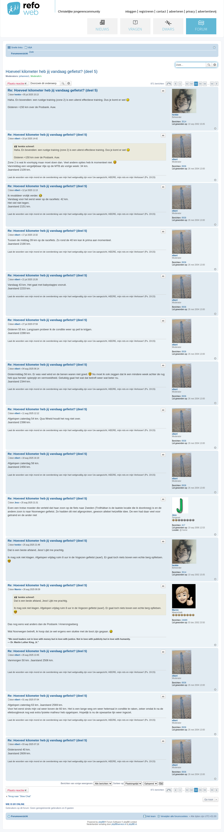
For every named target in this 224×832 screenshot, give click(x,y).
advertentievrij (207, 11)
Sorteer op (127, 783)
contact (161, 11)
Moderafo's (36, 76)
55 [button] (200, 84)
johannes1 (24, 76)
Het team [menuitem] (151, 816)
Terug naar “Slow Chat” (19, 796)
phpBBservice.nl (118, 824)
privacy (190, 11)
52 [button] (187, 84)
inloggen (130, 11)
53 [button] (191, 84)
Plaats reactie (15, 83)
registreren (146, 11)
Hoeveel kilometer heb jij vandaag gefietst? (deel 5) (52, 71)
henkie (175, 115)
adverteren (176, 11)
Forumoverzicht (19, 816)
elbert (175, 159)
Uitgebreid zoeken (214, 64)
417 (183, 525)
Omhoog (215, 128)
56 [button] (205, 84)
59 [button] (212, 84)
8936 (184, 166)
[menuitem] (31, 52)
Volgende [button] (216, 84)
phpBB (102, 822)
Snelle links (17, 47)
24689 (184, 620)
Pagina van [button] (169, 84)
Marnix (175, 610)
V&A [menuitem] (30, 47)
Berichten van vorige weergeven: (86, 783)
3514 (184, 122)
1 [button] (180, 84)
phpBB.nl (132, 824)
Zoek (209, 64)
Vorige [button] (176, 84)
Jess (174, 515)
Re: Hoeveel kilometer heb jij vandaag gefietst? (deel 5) (53, 90)
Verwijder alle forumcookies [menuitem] (174, 816)
